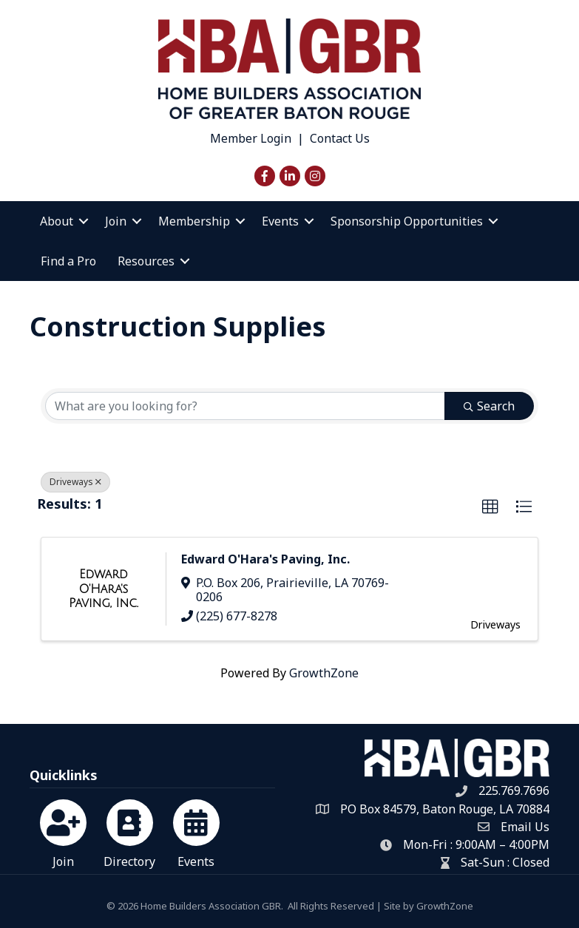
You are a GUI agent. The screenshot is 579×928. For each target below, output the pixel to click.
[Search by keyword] (245, 406)
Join (115, 221)
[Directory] (129, 831)
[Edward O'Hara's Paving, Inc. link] (103, 589)
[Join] (63, 831)
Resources (146, 261)
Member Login (250, 138)
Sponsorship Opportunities (407, 221)
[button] (490, 507)
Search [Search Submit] (489, 406)
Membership (194, 221)
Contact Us (340, 138)
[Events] (196, 831)
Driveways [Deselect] (75, 481)
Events (280, 221)
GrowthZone (324, 673)
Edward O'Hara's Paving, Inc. (265, 559)
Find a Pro (68, 261)
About (56, 221)
